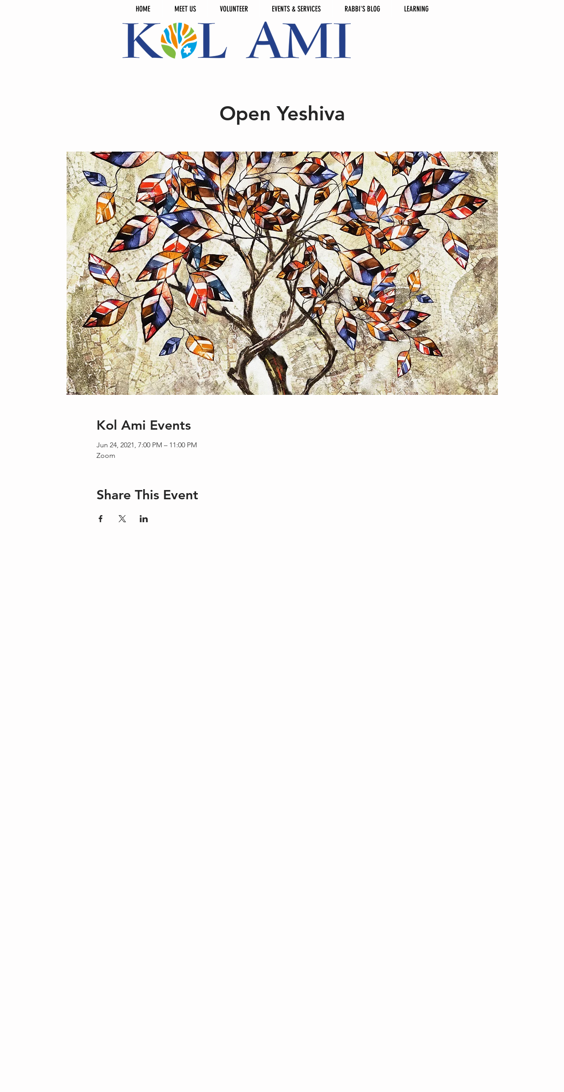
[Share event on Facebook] (100, 518)
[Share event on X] (122, 518)
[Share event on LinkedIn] (144, 518)
